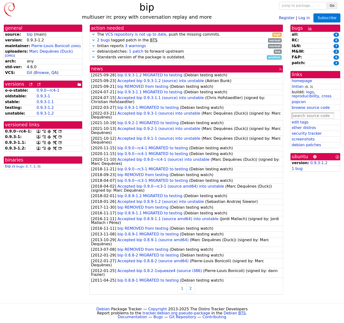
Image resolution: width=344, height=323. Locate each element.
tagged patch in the (186, 40)
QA (54, 72)
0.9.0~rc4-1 (48, 90)
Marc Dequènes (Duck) (51, 51)
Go (332, 5)
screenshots (303, 139)
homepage (302, 80)
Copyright (157, 309)
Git (29, 72)
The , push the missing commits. (186, 35)
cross (326, 96)
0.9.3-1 (43, 96)
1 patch (136, 51)
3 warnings (135, 46)
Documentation (132, 317)
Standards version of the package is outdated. (186, 57)
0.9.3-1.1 (45, 102)
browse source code (311, 107)
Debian (103, 309)
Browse (42, 72)
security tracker (307, 133)
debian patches (306, 145)
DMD (76, 46)
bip (30, 34)
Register (287, 17)
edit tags (300, 122)
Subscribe (326, 18)
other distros (304, 127)
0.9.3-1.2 (45, 107)
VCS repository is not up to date (135, 34)
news (97, 69)
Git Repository (182, 317)
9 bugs (18, 166)
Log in (304, 17)
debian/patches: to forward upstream (186, 52)
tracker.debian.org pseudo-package (176, 313)
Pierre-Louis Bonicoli (50, 46)
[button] (93, 34)
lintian (298, 86)
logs (310, 92)
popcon (299, 102)
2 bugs (103, 40)
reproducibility (305, 96)
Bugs (158, 317)
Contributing (214, 317)
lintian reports (186, 46)
